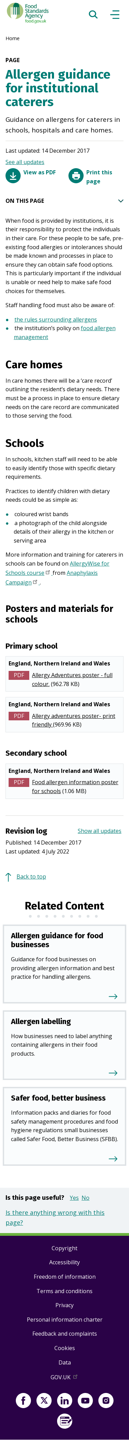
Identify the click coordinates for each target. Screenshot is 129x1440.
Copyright (64, 1248)
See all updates (25, 162)
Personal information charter (65, 1319)
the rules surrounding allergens (55, 319)
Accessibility (64, 1262)
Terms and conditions (64, 1291)
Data (64, 1362)
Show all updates (99, 831)
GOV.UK (65, 1378)
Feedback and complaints (64, 1333)
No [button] (85, 1197)
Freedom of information (65, 1276)
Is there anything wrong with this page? (55, 1217)
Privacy (64, 1305)
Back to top (31, 876)
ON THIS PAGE (64, 201)
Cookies (64, 1348)
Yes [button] (74, 1197)
